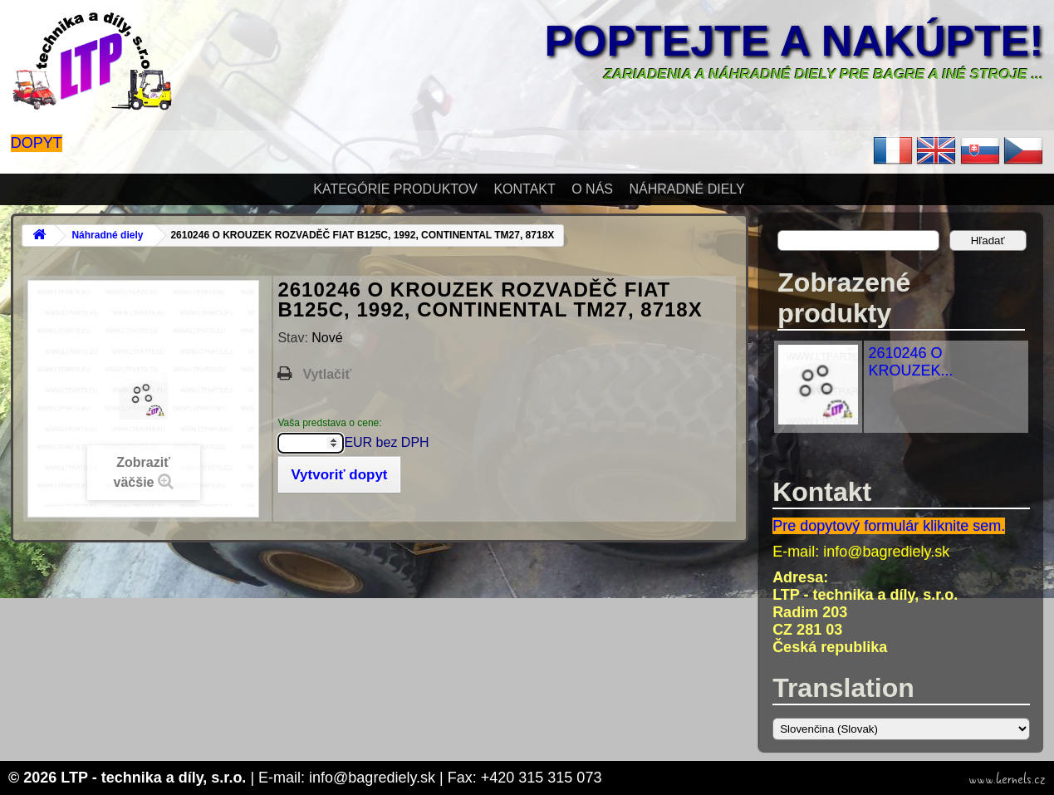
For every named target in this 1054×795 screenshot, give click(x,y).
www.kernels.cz (1007, 779)
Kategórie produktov (395, 189)
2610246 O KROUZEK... (910, 362)
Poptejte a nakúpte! (794, 41)
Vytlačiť (326, 374)
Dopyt (36, 143)
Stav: (294, 338)
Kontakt (524, 189)
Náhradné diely (686, 189)
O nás (592, 189)
